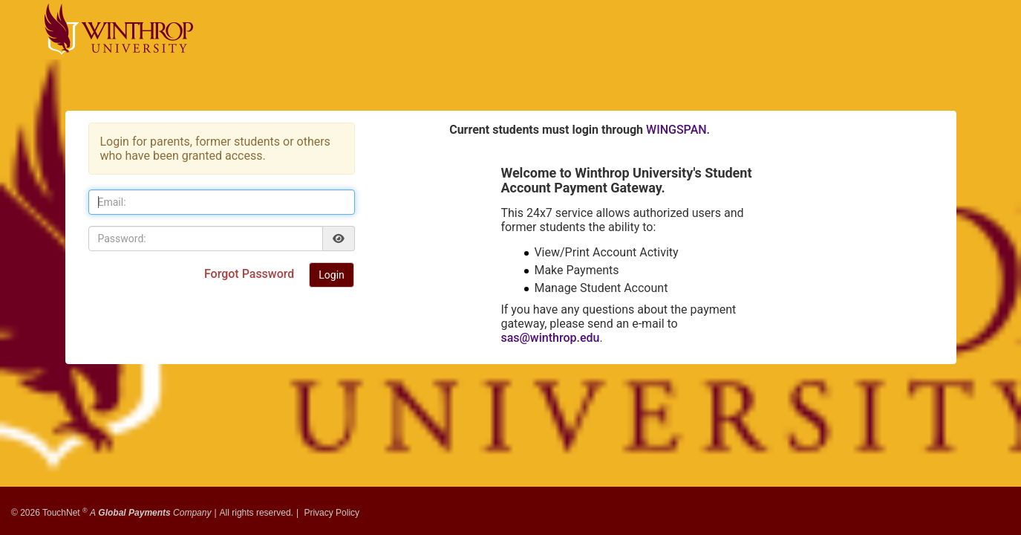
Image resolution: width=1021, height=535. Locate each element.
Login (332, 275)
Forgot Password (250, 274)
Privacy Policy (331, 507)
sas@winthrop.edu (549, 338)
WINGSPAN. (678, 130)
